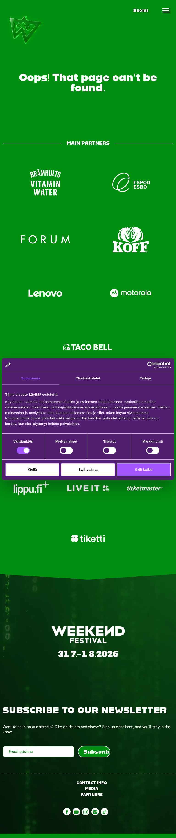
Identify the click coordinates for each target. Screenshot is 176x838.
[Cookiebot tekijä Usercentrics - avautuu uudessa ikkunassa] (151, 365)
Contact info (92, 787)
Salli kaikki (144, 469)
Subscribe (97, 756)
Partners (92, 799)
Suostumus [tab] (30, 378)
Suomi (140, 10)
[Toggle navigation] (165, 10)
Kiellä (32, 469)
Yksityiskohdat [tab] (88, 378)
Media (91, 793)
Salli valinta (88, 469)
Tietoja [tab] (145, 378)
